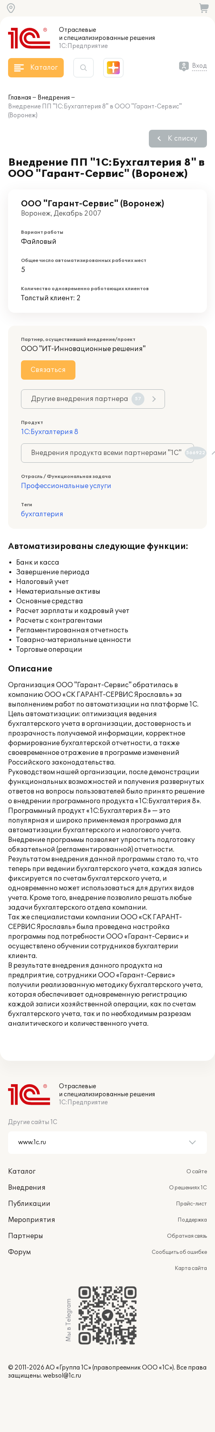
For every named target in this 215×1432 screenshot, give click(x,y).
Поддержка (192, 1220)
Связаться (48, 370)
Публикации (29, 1204)
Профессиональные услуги (66, 486)
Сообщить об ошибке (179, 1252)
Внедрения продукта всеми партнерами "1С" (112, 453)
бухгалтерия (42, 514)
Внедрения (54, 97)
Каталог (21, 1172)
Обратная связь (187, 1236)
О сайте (196, 1171)
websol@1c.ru (62, 1375)
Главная (19, 97)
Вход (199, 65)
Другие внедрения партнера (87, 399)
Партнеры (25, 1236)
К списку (182, 139)
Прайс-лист (191, 1204)
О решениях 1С (188, 1188)
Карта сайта (191, 1268)
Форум (19, 1252)
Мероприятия (31, 1220)
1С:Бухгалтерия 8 (49, 432)
